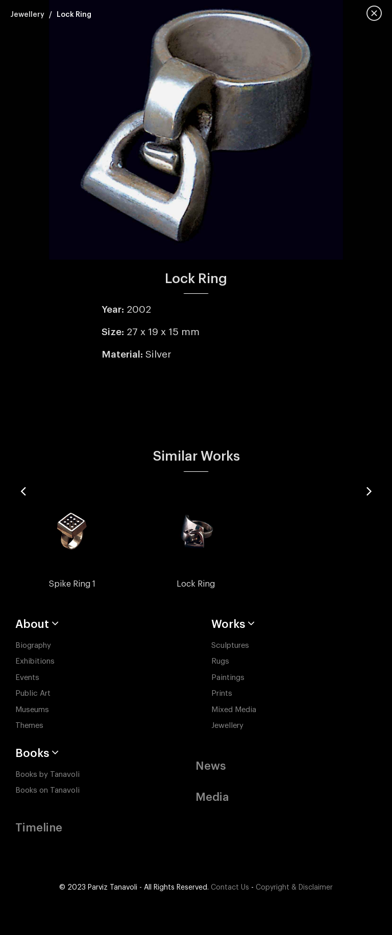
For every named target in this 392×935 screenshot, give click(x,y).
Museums (32, 710)
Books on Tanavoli (47, 790)
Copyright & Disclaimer (294, 887)
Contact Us (230, 887)
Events (27, 677)
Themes (29, 725)
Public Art (33, 693)
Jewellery (27, 14)
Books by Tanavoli (47, 774)
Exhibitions (35, 661)
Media (212, 797)
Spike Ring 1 (72, 584)
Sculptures (230, 645)
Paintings (227, 677)
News (210, 766)
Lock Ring (196, 584)
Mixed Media (233, 710)
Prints (221, 693)
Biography (33, 645)
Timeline (38, 827)
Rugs (220, 661)
